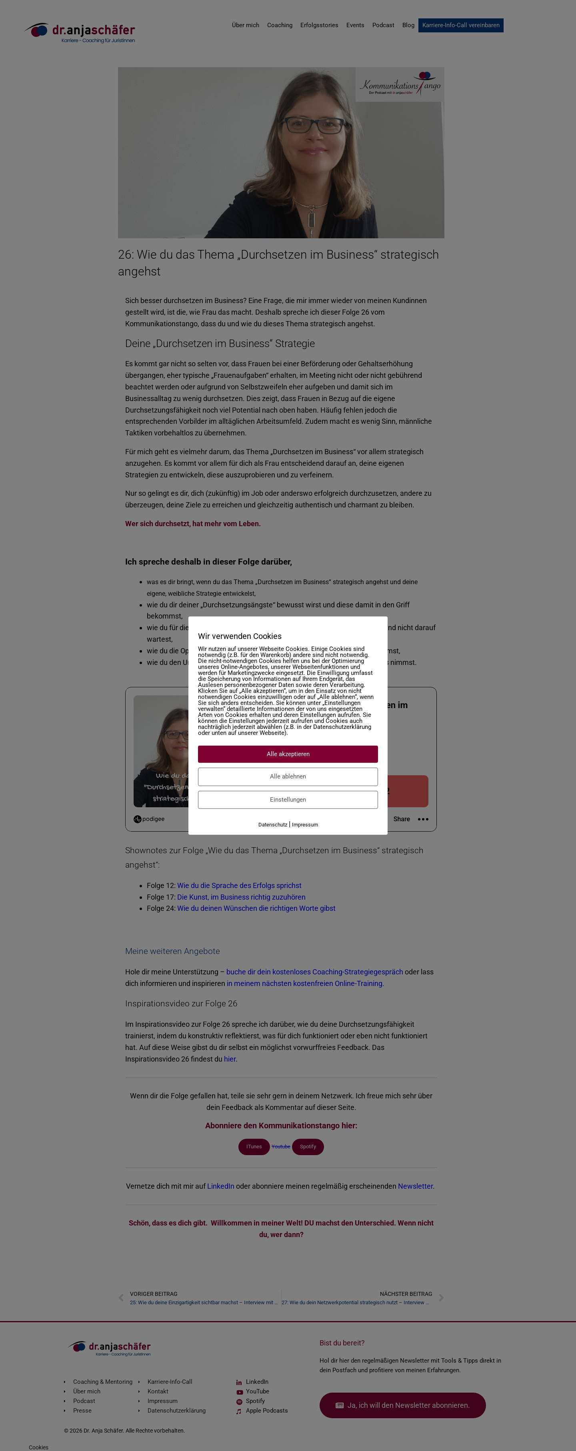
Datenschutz (272, 825)
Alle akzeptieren (288, 753)
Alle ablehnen (288, 776)
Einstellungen (288, 799)
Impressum (305, 825)
